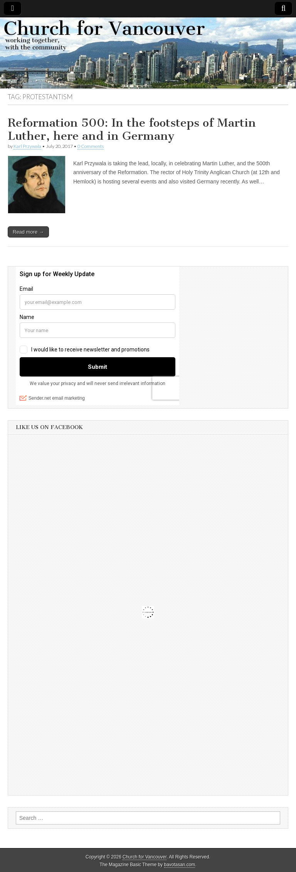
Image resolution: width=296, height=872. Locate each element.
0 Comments (90, 146)
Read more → (28, 232)
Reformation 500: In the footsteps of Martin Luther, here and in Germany (132, 129)
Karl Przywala (27, 146)
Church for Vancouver (144, 857)
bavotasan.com (179, 864)
